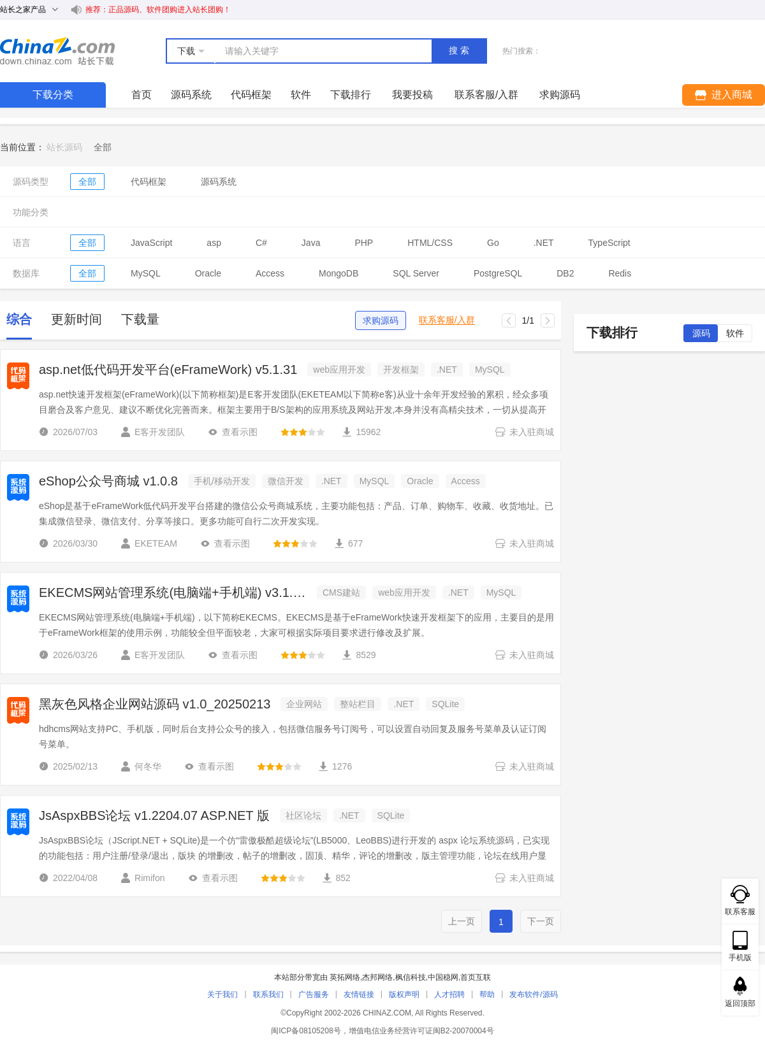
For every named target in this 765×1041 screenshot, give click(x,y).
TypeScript (609, 243)
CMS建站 (341, 592)
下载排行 (350, 94)
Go (493, 243)
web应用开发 (339, 369)
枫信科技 (410, 977)
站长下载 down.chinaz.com (57, 51)
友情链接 (359, 994)
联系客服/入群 (447, 320)
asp (214, 243)
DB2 (565, 273)
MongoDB (338, 273)
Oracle (208, 273)
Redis (619, 273)
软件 (301, 94)
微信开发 (285, 481)
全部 (87, 181)
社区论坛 (303, 815)
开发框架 (401, 369)
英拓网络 (345, 977)
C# (261, 243)
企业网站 (304, 704)
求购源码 (380, 320)
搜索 (460, 50)
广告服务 (313, 994)
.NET (544, 243)
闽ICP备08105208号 (305, 1030)
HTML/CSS (430, 243)
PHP (363, 243)
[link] (103, 147)
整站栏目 (357, 704)
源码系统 (191, 94)
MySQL (146, 273)
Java (311, 243)
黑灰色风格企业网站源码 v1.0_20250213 (154, 704)
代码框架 (251, 94)
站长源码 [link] (64, 147)
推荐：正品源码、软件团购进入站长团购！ (158, 9)
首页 (141, 94)
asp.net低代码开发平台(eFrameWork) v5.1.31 (168, 370)
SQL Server (416, 273)
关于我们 (222, 994)
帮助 (487, 994)
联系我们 (268, 994)
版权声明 (404, 994)
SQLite (445, 704)
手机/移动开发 (222, 481)
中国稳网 (443, 977)
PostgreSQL (498, 273)
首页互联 (475, 977)
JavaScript (151, 243)
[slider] (302, 432)
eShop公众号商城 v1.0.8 (108, 481)
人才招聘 (449, 994)
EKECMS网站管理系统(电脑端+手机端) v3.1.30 (173, 592)
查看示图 (233, 432)
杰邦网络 (377, 977)
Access (270, 273)
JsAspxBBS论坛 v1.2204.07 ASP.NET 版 (154, 815)
